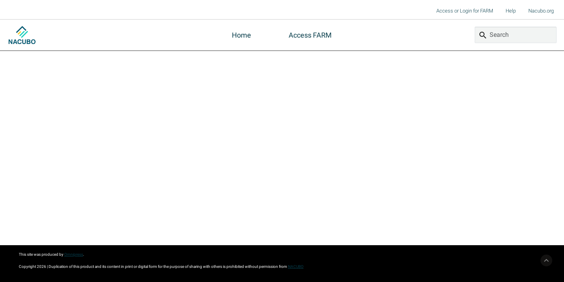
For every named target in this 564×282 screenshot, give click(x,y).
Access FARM (310, 35)
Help (511, 11)
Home (241, 35)
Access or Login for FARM (464, 11)
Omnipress (73, 254)
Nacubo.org (541, 11)
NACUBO (296, 266)
